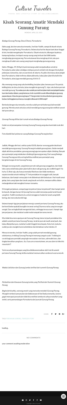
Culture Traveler (33, 8)
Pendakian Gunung (13, 318)
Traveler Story (28, 318)
